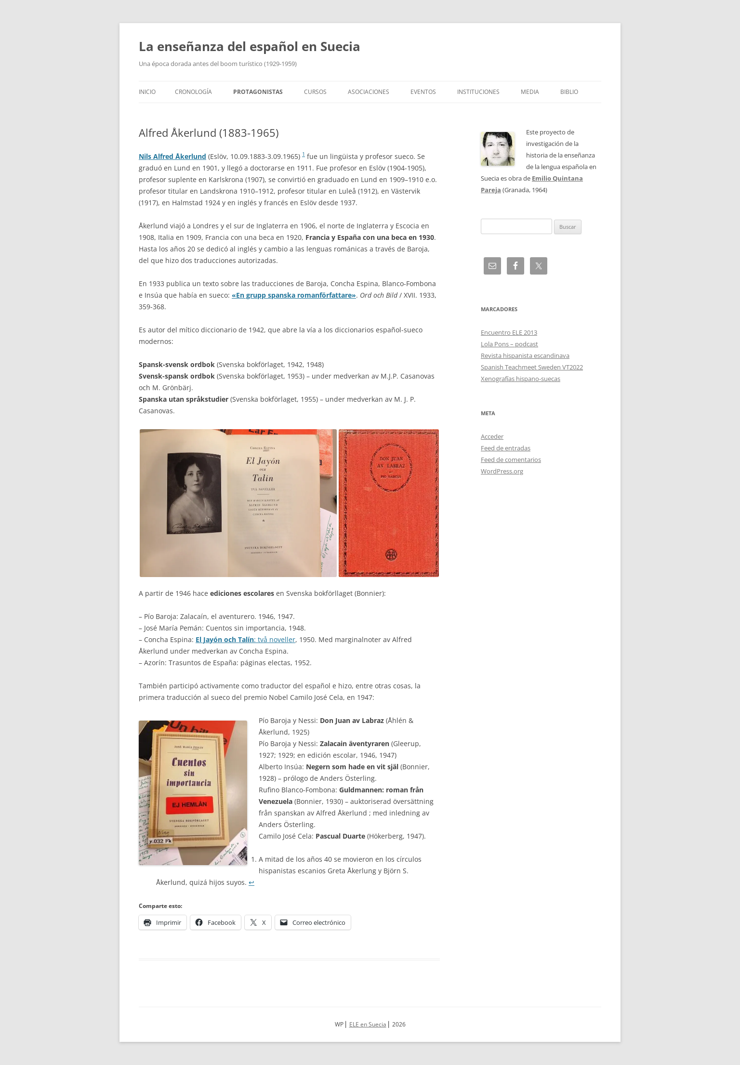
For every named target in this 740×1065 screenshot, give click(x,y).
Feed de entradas (505, 448)
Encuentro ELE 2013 (509, 332)
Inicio (147, 92)
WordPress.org (502, 471)
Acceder (492, 436)
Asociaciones (368, 92)
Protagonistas (258, 92)
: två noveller (245, 639)
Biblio (569, 92)
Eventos (423, 92)
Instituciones (478, 92)
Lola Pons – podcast (509, 344)
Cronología (193, 92)
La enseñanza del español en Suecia (249, 46)
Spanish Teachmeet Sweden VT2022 (532, 367)
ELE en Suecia (367, 1024)
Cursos (315, 92)
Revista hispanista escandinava (525, 355)
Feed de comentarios (511, 459)
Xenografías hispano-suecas (520, 378)
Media (530, 92)
